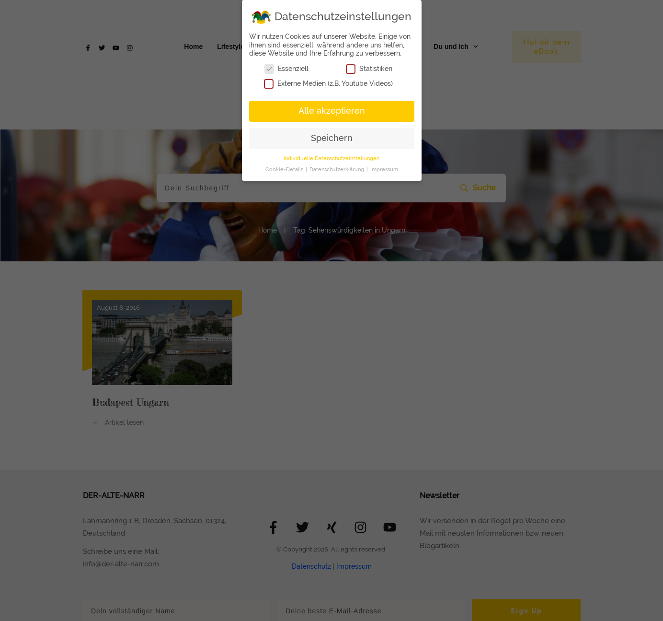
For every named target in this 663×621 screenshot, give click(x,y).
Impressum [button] (384, 169)
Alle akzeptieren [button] (331, 111)
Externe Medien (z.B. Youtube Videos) (328, 83)
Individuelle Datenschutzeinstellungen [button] (331, 158)
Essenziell (286, 68)
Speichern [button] (332, 138)
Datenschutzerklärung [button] (337, 169)
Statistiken (369, 68)
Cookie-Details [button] (285, 169)
